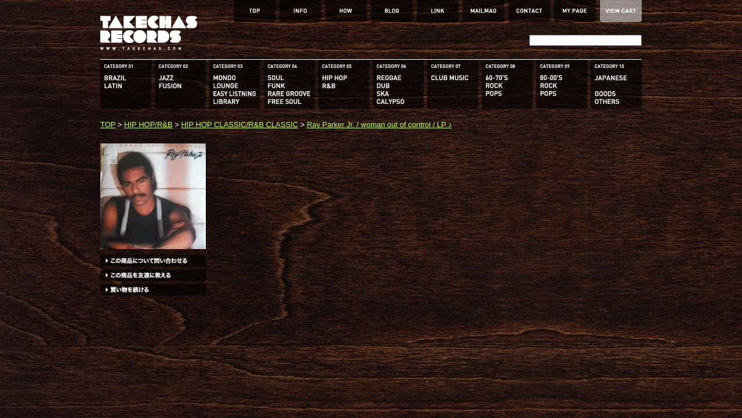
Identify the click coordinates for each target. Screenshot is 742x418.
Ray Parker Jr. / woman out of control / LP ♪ (379, 124)
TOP (107, 124)
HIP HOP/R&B (148, 124)
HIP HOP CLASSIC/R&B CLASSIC (239, 124)
